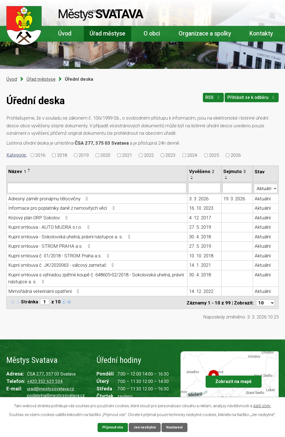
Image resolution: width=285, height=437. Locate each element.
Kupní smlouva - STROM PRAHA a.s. (50, 246)
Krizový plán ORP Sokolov (38, 217)
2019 (83, 155)
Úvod (64, 33)
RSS (207, 99)
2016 (40, 155)
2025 (214, 155)
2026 (236, 155)
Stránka (29, 301)
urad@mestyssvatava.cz (50, 387)
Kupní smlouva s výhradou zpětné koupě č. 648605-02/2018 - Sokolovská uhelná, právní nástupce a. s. (96, 278)
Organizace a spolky (205, 33)
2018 (62, 155)
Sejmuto (234, 171)
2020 (105, 155)
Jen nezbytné (145, 427)
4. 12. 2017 (200, 217)
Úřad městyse (107, 33)
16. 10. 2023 (201, 208)
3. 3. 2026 (198, 198)
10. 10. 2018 (201, 255)
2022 (149, 155)
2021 (127, 155)
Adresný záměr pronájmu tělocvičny (49, 198)
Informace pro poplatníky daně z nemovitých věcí (62, 208)
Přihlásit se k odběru (250, 99)
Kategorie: (16, 155)
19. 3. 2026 (234, 198)
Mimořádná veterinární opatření (44, 291)
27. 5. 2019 (200, 227)
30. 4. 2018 (200, 236)
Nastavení (176, 427)
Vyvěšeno (201, 171)
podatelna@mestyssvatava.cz (56, 394)
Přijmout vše (111, 427)
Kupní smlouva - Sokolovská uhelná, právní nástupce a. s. (70, 236)
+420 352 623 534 (45, 380)
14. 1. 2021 (200, 265)
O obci (152, 33)
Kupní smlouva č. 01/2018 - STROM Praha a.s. (59, 255)
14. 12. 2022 (201, 291)
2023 (170, 155)
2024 (192, 155)
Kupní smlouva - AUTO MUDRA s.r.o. (50, 227)
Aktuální (263, 198)
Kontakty (261, 33)
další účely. (262, 405)
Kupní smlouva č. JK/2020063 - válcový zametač (62, 265)
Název (17, 171)
